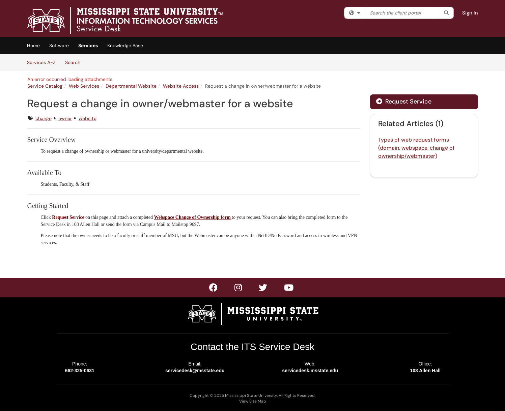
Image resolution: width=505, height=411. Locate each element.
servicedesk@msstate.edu (195, 370)
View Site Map (252, 401)
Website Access (181, 86)
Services (88, 45)
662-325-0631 (79, 370)
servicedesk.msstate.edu (310, 370)
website (87, 118)
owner (65, 118)
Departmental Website (131, 86)
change (43, 118)
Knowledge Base (125, 45)
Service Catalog (44, 86)
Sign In (470, 12)
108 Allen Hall (425, 370)
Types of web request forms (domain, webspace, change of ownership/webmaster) (416, 147)
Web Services (84, 86)
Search (75, 62)
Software (59, 45)
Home (33, 45)
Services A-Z (41, 62)
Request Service (403, 101)
